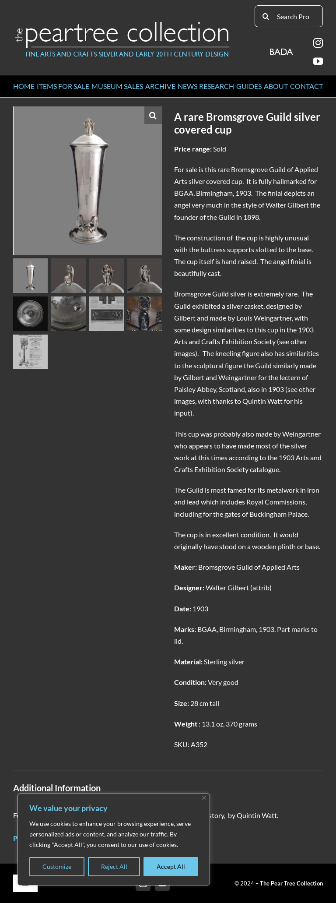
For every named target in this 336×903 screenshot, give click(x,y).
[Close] (204, 798)
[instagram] (318, 43)
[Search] (265, 16)
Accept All (171, 866)
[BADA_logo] (282, 49)
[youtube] (318, 61)
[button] (153, 115)
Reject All (114, 866)
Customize (56, 866)
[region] (114, 839)
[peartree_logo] (122, 23)
